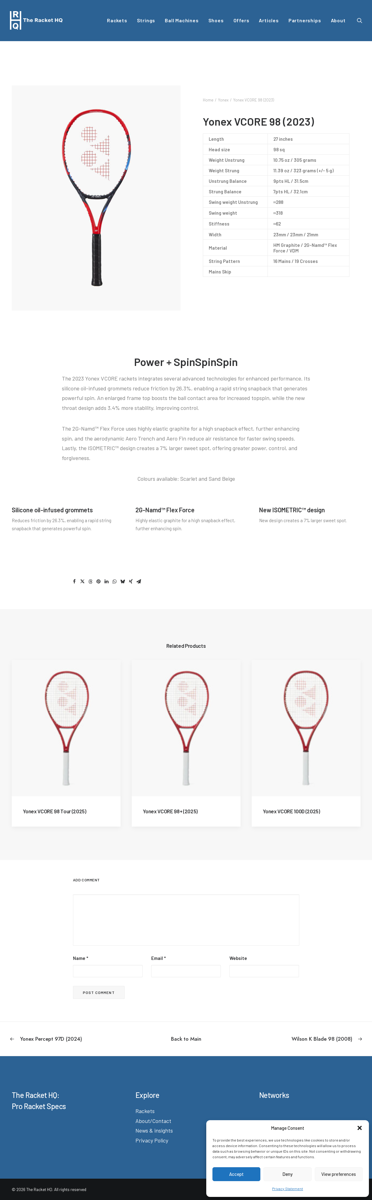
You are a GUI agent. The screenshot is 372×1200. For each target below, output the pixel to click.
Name (80, 958)
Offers (241, 20)
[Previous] (80, 1038)
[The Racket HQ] (36, 20)
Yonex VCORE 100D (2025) (291, 811)
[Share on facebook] (74, 581)
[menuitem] (117, 20)
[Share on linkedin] (106, 581)
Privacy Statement (287, 1188)
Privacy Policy (151, 1140)
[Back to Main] (186, 1038)
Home (208, 99)
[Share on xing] (131, 581)
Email (158, 958)
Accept (236, 1174)
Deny (287, 1174)
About (338, 20)
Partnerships (305, 20)
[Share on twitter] (82, 581)
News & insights (154, 1130)
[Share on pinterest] (98, 581)
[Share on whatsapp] (114, 581)
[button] (360, 1128)
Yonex (223, 99)
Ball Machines (182, 20)
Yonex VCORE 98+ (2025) (170, 811)
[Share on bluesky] (122, 581)
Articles (269, 20)
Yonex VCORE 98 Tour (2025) (54, 811)
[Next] (291, 1038)
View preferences (338, 1174)
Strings (146, 20)
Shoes (216, 20)
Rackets (117, 20)
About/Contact (153, 1120)
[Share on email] (139, 581)
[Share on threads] (90, 581)
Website (238, 958)
